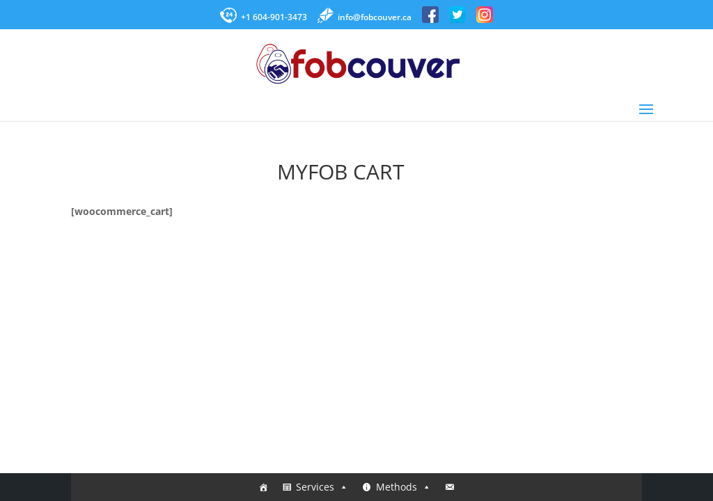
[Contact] (450, 487)
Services (322, 487)
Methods (403, 487)
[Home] (263, 487)
